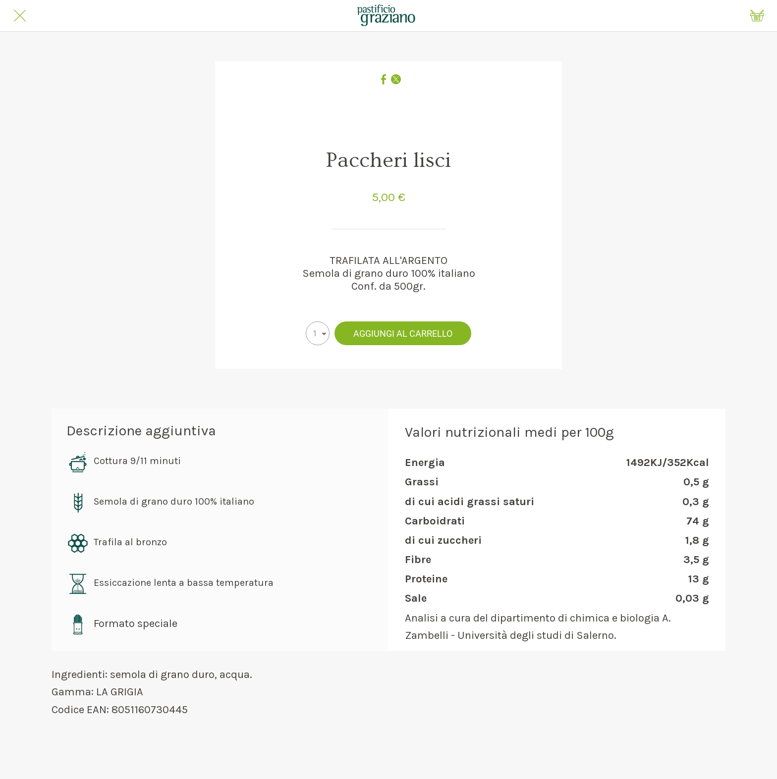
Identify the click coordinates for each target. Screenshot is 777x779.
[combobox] (318, 333)
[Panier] (757, 16)
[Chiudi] (20, 16)
